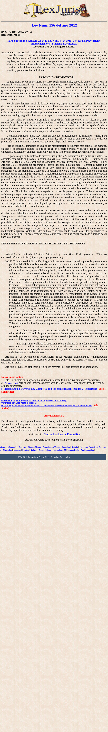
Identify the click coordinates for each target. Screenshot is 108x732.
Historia (75, 447)
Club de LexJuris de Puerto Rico (62, 434)
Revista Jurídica (87, 450)
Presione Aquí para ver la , (50, 388)
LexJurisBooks (73, 450)
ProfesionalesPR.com (51, 447)
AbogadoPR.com (34, 447)
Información (12, 447)
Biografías (66, 447)
